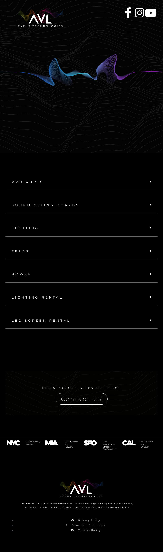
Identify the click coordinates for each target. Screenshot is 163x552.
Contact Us (81, 399)
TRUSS (22, 251)
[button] (81, 182)
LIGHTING (27, 228)
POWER (23, 275)
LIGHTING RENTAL (40, 298)
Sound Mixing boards (49, 205)
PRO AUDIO (29, 182)
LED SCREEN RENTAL (44, 321)
